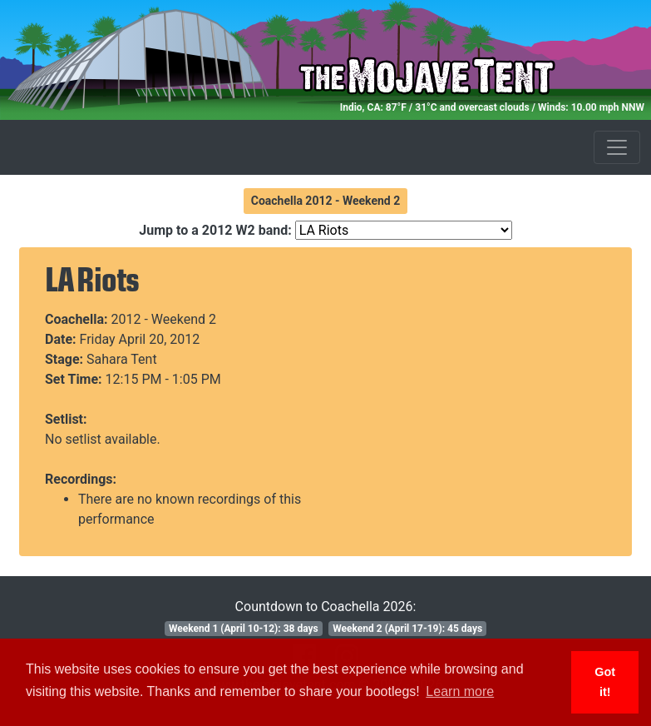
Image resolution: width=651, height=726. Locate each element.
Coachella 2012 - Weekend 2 (326, 200)
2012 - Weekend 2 (164, 319)
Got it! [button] (604, 682)
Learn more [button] (460, 691)
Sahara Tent (121, 359)
